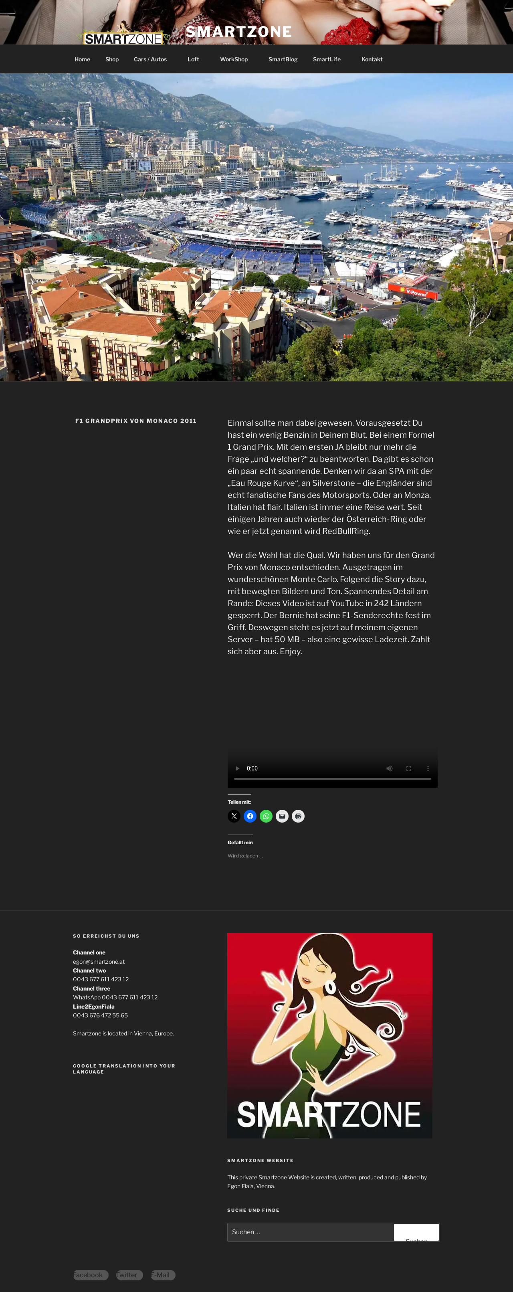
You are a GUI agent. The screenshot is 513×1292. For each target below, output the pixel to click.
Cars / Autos (154, 59)
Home (82, 59)
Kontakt (372, 59)
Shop (112, 59)
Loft (197, 59)
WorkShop (237, 59)
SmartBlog (283, 59)
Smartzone (239, 31)
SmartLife (330, 59)
